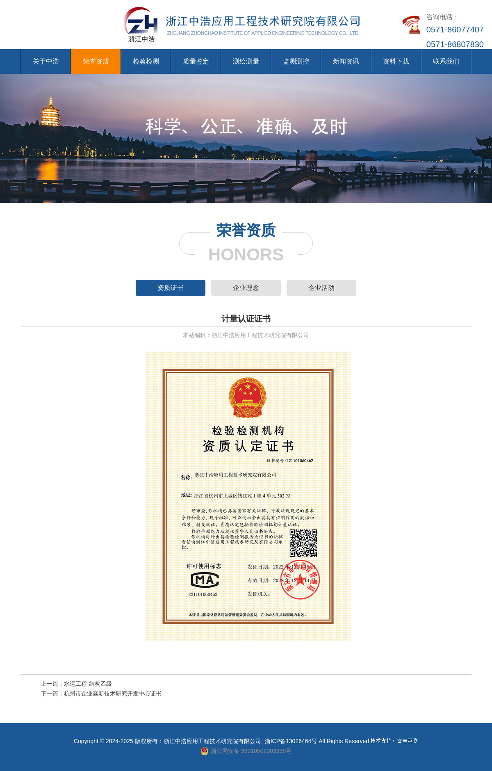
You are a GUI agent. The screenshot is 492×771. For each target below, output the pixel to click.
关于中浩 (46, 61)
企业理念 (246, 287)
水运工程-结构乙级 (88, 683)
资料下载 (396, 61)
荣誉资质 (96, 61)
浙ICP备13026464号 (291, 741)
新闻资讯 (346, 61)
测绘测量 (246, 61)
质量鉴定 (196, 61)
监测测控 (296, 61)
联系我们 (446, 61)
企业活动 (321, 287)
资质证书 (170, 287)
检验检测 (146, 61)
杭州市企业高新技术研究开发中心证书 (113, 693)
